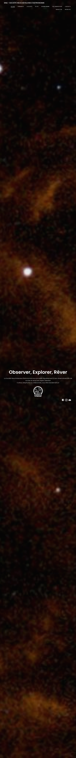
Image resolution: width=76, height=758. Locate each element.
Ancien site (68, 9)
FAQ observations (58, 6)
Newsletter (60, 9)
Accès (37, 6)
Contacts (68, 6)
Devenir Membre (46, 6)
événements (22, 6)
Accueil (14, 6)
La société (30, 6)
